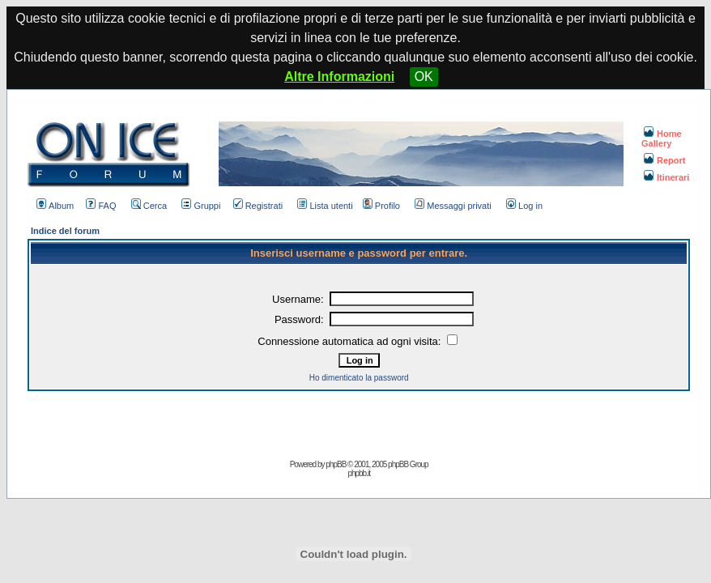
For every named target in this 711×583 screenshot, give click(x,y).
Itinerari (666, 177)
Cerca (149, 206)
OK (424, 76)
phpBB (336, 464)
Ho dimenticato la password (359, 377)
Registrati (258, 206)
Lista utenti (324, 206)
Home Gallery (661, 138)
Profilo (381, 206)
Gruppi (200, 206)
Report (664, 160)
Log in (524, 206)
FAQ (101, 206)
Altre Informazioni (339, 76)
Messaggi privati (453, 206)
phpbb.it (358, 473)
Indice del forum (65, 231)
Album (55, 206)
